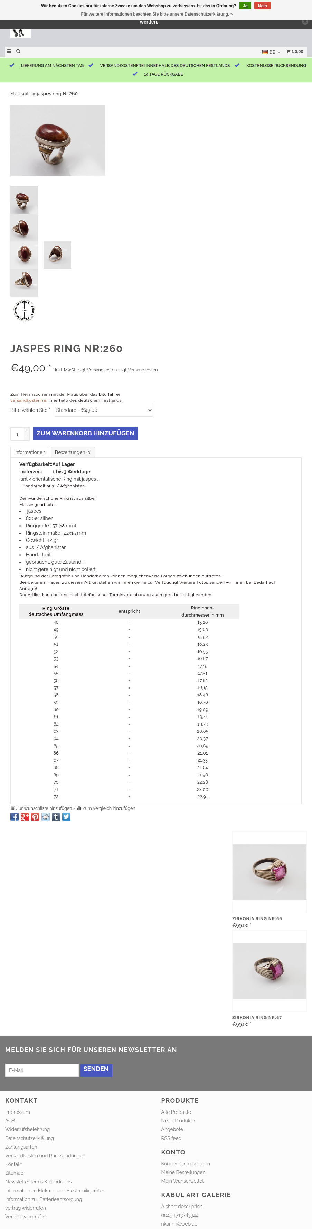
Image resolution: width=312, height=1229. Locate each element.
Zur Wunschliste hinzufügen (41, 808)
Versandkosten (143, 369)
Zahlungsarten (21, 1147)
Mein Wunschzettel (182, 1181)
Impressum (17, 1112)
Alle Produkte (176, 1112)
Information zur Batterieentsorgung (43, 1199)
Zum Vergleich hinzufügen (106, 808)
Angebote (172, 1129)
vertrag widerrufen (25, 1208)
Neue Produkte (178, 1121)
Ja (245, 5)
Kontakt (13, 1164)
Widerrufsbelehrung (27, 1129)
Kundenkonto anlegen (185, 1163)
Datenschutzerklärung (29, 1138)
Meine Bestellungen (183, 1172)
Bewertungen (73, 452)
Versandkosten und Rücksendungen (45, 1155)
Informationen (29, 452)
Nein (262, 5)
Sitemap (14, 1173)
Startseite (20, 93)
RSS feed (171, 1138)
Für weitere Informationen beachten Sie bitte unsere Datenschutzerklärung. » (157, 14)
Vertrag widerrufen (25, 1216)
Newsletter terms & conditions (38, 1181)
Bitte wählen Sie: (30, 410)
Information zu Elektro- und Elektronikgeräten (55, 1190)
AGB (10, 1121)
